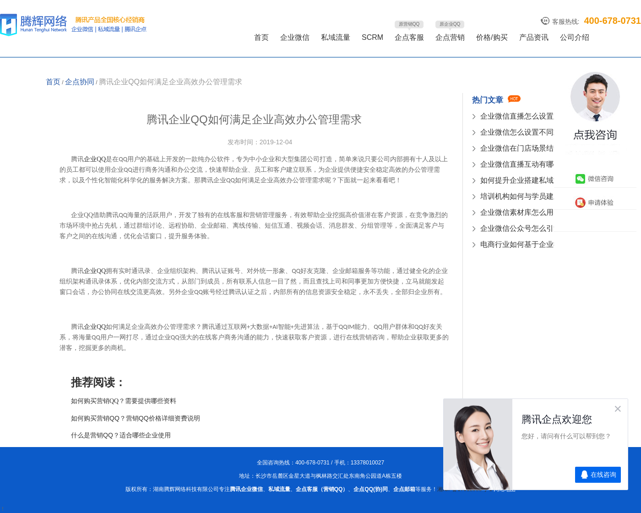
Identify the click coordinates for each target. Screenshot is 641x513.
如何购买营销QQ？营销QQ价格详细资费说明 (135, 418)
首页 (261, 37)
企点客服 (409, 37)
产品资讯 (534, 37)
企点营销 (450, 37)
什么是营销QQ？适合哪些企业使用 (121, 435)
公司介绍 (574, 37)
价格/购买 (491, 37)
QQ (95, 159)
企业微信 (295, 37)
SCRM (372, 37)
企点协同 (79, 82)
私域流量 (335, 37)
